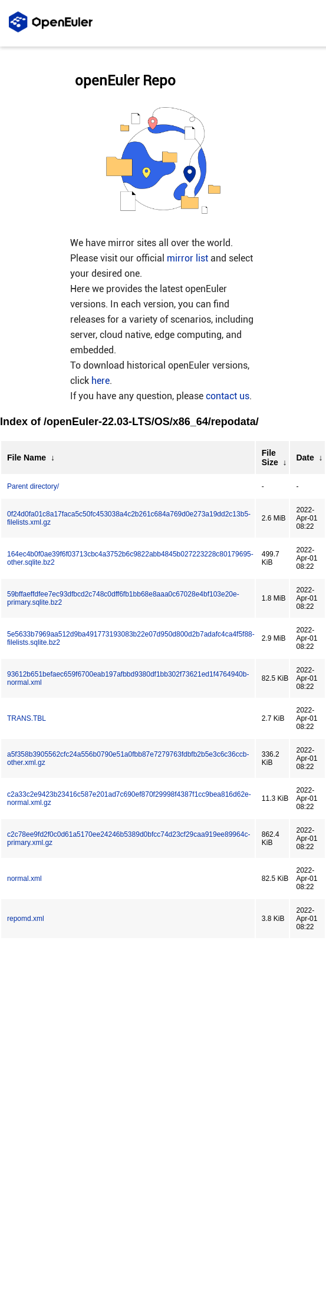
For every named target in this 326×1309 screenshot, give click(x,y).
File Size (270, 457)
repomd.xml (25, 918)
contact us (227, 396)
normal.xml (24, 878)
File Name (26, 457)
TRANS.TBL (26, 718)
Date (305, 457)
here (100, 380)
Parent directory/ (33, 486)
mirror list (187, 258)
